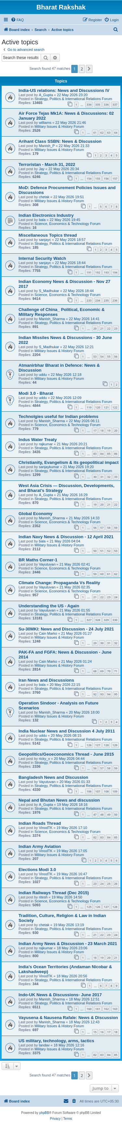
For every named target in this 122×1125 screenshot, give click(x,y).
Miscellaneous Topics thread (48, 235)
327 (89, 620)
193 (106, 272)
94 (108, 694)
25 (108, 883)
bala (42, 220)
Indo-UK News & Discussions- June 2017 (60, 994)
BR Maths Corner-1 (38, 559)
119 (89, 407)
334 (89, 104)
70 (108, 671)
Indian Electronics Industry (46, 215)
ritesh (43, 897)
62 (101, 132)
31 (101, 477)
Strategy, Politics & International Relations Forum (73, 99)
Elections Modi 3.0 (37, 869)
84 (101, 453)
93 (101, 694)
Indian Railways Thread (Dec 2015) (54, 892)
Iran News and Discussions (46, 680)
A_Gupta (46, 95)
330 (115, 620)
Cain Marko (48, 633)
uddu (43, 375)
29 (95, 643)
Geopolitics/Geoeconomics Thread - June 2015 (66, 754)
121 (106, 407)
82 (95, 837)
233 (89, 300)
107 (97, 791)
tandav (44, 1045)
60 (101, 574)
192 (97, 272)
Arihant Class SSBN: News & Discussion (60, 141)
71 (115, 671)
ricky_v (44, 759)
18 (101, 430)
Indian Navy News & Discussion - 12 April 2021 (66, 536)
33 (115, 477)
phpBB (44, 1113)
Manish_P (47, 146)
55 (108, 356)
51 (101, 551)
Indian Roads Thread (40, 823)
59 (115, 527)
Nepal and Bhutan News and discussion (59, 800)
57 (101, 527)
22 (108, 328)
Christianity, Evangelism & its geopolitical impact (69, 462)
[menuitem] (17, 20)
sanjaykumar (49, 467)
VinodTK (45, 828)
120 (97, 407)
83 (95, 453)
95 (115, 694)
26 (115, 883)
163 (115, 1009)
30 (95, 477)
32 (108, 477)
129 (115, 745)
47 (95, 814)
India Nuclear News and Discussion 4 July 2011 (67, 731)
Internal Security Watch (42, 258)
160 (89, 1009)
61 (95, 132)
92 (95, 694)
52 (108, 551)
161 (97, 1009)
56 (115, 356)
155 (97, 178)
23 (115, 328)
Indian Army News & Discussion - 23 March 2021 (68, 943)
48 (101, 814)
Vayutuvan (47, 564)
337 (115, 104)
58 (108, 527)
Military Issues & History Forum (59, 126)
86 (115, 453)
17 (95, 430)
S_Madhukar (49, 291)
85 (108, 453)
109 (115, 791)
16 (101, 1032)
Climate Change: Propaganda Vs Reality (59, 582)
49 (108, 814)
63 (108, 132)
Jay (41, 169)
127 (97, 745)
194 (115, 272)
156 (106, 178)
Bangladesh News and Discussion (53, 777)
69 (101, 671)
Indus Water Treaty (38, 439)
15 (95, 1032)
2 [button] (82, 69)
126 (89, 745)
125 (89, 907)
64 (115, 132)
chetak (44, 197)
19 (108, 430)
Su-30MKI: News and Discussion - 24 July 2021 (66, 629)
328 (97, 620)
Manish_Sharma (52, 319)
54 (101, 356)
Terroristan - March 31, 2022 (47, 164)
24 (115, 597)
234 (97, 300)
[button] (89, 69)
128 (106, 745)
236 (115, 300)
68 (95, 671)
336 (106, 104)
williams (45, 123)
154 (89, 178)
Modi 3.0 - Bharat (36, 393)
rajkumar (46, 444)
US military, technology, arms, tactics (56, 1040)
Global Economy (35, 513)
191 (89, 272)
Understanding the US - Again (49, 605)
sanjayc (45, 240)
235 (106, 300)
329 (106, 620)
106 (89, 791)
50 (95, 551)
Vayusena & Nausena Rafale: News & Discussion (68, 1017)
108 (106, 791)
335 (97, 104)
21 (101, 328)
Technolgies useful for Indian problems (58, 416)
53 (95, 356)
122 (115, 407)
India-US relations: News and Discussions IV (64, 90)
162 (106, 1009)
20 (95, 328)
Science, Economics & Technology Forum (67, 224)
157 (115, 178)
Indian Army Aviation (40, 846)
